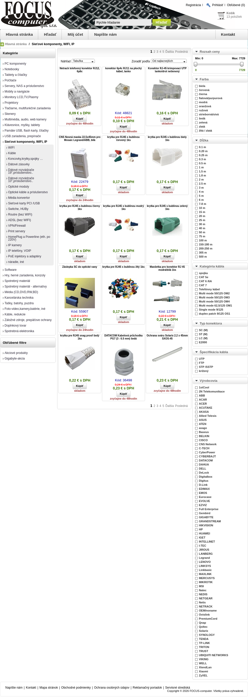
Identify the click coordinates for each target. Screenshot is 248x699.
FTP (201, 362)
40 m (202, 228)
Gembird (204, 513)
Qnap (202, 622)
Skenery (10, 114)
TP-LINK (204, 642)
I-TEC (202, 545)
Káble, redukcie (15, 314)
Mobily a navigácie (17, 91)
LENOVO (205, 561)
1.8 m (202, 175)
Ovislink (204, 614)
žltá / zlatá (205, 130)
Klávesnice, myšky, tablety (22, 125)
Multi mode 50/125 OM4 (214, 301)
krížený (204, 370)
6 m (201, 199)
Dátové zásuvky (19, 164)
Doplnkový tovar (15, 325)
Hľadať (50, 34)
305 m (203, 252)
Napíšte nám (105, 34)
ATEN (202, 423)
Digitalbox (205, 476)
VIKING (204, 659)
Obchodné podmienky (76, 687)
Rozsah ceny (210, 51)
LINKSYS (205, 565)
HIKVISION (206, 525)
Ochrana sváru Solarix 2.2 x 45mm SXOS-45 (167, 337)
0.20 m (203, 151)
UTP (201, 358)
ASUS (203, 419)
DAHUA (204, 464)
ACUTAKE (205, 407)
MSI (201, 586)
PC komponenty (15, 63)
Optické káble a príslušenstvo (28, 192)
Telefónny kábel (209, 289)
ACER (203, 403)
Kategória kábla (212, 266)
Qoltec (203, 626)
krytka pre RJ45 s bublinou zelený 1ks (167, 207)
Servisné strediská (177, 687)
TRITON (204, 647)
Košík (230, 13)
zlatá (202, 126)
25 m (202, 220)
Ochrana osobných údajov (111, 687)
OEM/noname (208, 610)
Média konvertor (19, 198)
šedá (202, 118)
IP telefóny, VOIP (19, 251)
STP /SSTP (206, 366)
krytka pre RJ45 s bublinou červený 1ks (123, 138)
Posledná (181, 51)
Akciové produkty (16, 353)
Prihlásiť (217, 5)
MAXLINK (205, 574)
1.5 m (202, 171)
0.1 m (202, 147)
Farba (204, 79)
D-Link (203, 484)
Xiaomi (203, 671)
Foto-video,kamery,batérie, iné (25, 309)
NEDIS (203, 594)
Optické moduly (18, 186)
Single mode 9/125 (211, 309)
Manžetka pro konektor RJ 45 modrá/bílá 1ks (167, 268)
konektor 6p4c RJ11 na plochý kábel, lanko (123, 70)
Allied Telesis (208, 415)
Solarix (203, 630)
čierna (203, 94)
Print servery (16, 231)
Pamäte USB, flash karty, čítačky (27, 130)
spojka (203, 273)
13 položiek (234, 17)
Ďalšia (170, 51)
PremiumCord (208, 618)
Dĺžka (204, 140)
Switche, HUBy (18, 209)
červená (204, 90)
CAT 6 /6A (205, 281)
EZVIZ (203, 505)
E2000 (203, 342)
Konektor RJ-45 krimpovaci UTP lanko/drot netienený (167, 70)
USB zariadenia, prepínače (23, 136)
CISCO (203, 440)
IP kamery (15, 245)
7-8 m (202, 203)
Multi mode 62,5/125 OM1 (215, 305)
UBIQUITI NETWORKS (213, 655)
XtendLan (205, 667)
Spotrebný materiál (17, 281)
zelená (203, 122)
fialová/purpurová (210, 98)
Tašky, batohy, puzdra (19, 303)
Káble (12, 153)
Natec (202, 590)
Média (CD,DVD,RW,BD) (21, 292)
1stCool (204, 387)
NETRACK (206, 606)
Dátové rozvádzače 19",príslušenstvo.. (21, 171)
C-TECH (204, 448)
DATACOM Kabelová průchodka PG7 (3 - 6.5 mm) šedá (124, 337)
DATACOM (206, 460)
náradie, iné (16, 262)
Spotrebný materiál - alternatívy (26, 286)
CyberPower (207, 452)
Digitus (203, 480)
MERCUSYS (207, 578)
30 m (202, 224)
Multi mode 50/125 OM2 (214, 293)
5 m (201, 195)
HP (201, 529)
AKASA (204, 411)
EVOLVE (204, 501)
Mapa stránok (48, 687)
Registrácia (193, 5)
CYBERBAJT (207, 456)
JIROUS (204, 549)
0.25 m (203, 155)
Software (10, 270)
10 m (202, 207)
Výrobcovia (208, 380)
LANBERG (206, 553)
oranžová (205, 106)
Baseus (204, 432)
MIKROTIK (206, 582)
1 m (201, 167)
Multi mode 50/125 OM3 (214, 297)
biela (202, 85)
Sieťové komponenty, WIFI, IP (26, 142)
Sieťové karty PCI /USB (24, 203)
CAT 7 (203, 285)
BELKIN (204, 436)
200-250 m (205, 248)
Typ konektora (211, 323)
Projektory (11, 102)
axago (203, 427)
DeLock (204, 472)
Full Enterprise (208, 509)
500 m (203, 256)
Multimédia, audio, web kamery (25, 119)
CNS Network (208, 444)
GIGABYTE (206, 517)
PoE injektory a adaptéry (24, 256)
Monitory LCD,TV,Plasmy (21, 97)
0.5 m (202, 163)
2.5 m (202, 183)
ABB (202, 395)
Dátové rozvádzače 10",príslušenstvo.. (21, 179)
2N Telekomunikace (212, 391)
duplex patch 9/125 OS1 (214, 313)
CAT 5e (203, 277)
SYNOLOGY (207, 634)
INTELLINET (207, 541)
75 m (202, 236)
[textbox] (123, 22)
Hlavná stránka (19, 34)
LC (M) (203, 338)
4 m (201, 191)
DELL (202, 468)
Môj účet (75, 34)
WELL (203, 663)
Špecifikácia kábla (214, 352)
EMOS (203, 492)
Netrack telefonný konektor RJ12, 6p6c (80, 70)
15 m (202, 211)
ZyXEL (203, 675)
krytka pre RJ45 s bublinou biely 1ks (167, 138)
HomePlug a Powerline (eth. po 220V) (29, 238)
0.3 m (202, 159)
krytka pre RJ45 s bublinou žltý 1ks (123, 266)
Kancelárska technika (19, 297)
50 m (202, 232)
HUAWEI (204, 533)
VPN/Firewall (17, 225)
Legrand (204, 557)
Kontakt (228, 34)
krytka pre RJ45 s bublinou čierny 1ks (79, 207)
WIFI (11, 147)
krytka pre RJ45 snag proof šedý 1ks (79, 337)
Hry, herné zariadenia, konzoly (25, 275)
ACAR (203, 399)
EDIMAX (204, 488)
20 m (202, 216)
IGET (202, 537)
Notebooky (12, 69)
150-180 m (205, 244)
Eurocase (205, 496)
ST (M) (203, 334)
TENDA (204, 638)
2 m (201, 179)
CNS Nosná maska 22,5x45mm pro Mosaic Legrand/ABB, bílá (79, 138)
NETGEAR (206, 598)
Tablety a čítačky (16, 75)
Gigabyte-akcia (15, 358)
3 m (201, 187)
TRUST (203, 651)
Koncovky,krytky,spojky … (25, 158)
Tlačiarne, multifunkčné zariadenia (28, 108)
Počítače (10, 80)
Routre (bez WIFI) (20, 214)
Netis (202, 602)
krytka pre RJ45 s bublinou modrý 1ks (123, 207)
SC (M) (203, 330)
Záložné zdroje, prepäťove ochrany (28, 320)
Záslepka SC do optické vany (79, 266)
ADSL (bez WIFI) (19, 220)
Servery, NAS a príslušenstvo (24, 86)
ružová (203, 110)
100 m (203, 240)
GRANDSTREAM (210, 521)
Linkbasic (205, 569)
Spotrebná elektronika (19, 331)
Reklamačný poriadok (147, 687)
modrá (203, 102)
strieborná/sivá (209, 114)
